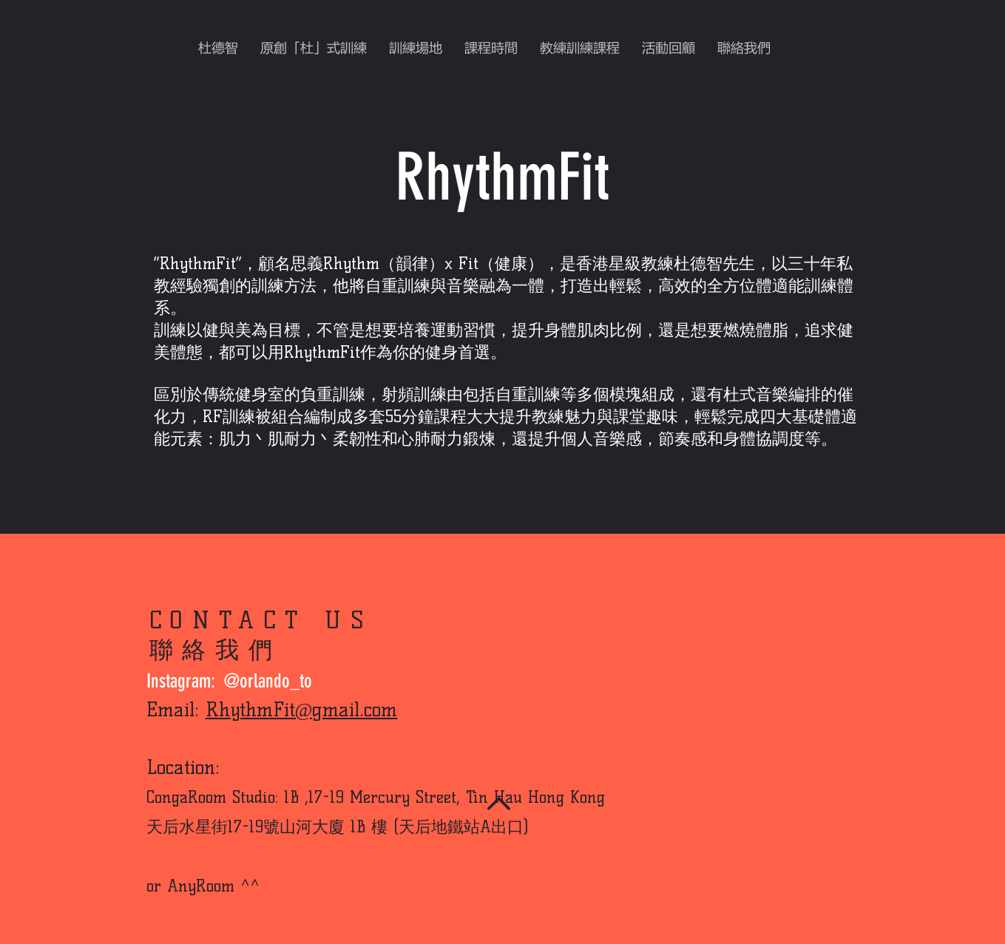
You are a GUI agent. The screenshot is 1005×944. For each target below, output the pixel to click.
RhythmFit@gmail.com (302, 709)
